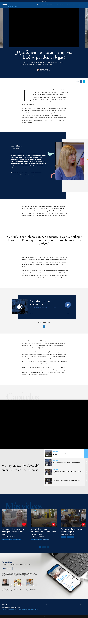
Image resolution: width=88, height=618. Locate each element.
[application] (49, 311)
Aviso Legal (4, 609)
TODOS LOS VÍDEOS (55, 605)
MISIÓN (46, 605)
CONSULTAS (73, 605)
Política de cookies (10, 609)
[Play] (68, 305)
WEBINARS (65, 605)
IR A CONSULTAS (7, 568)
